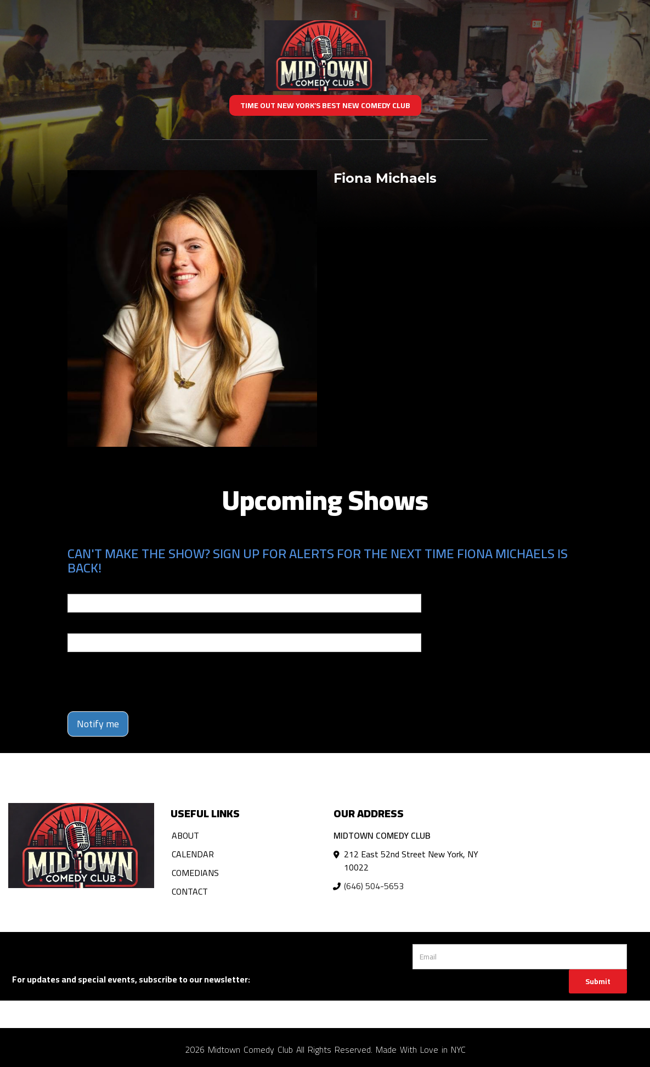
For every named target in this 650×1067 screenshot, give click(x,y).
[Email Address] (519, 956)
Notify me (98, 724)
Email (77, 586)
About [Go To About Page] (185, 835)
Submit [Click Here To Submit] (598, 981)
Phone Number (93, 626)
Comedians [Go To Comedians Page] (195, 872)
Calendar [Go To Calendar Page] (193, 854)
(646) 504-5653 (374, 886)
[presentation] (150, 681)
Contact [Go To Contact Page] (190, 891)
